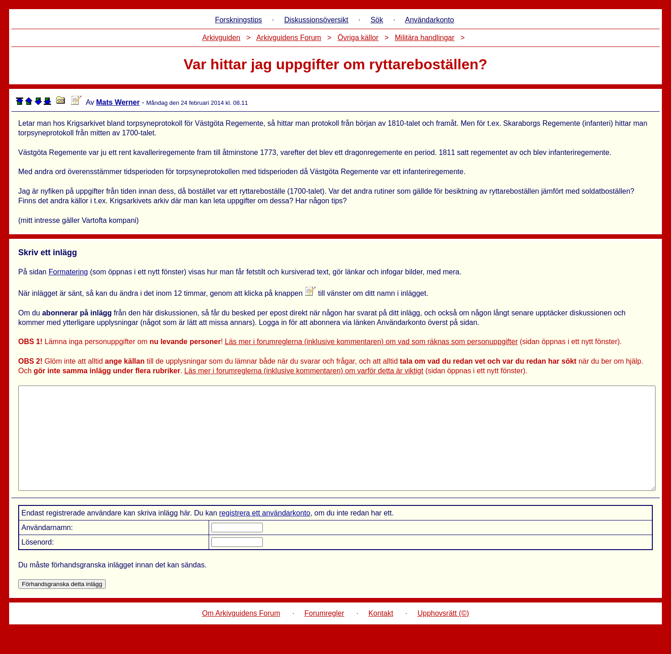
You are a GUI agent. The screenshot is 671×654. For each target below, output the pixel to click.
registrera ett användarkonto (264, 533)
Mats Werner (118, 102)
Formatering (68, 272)
